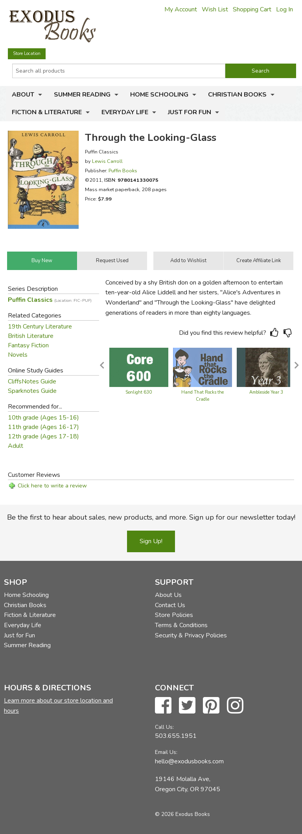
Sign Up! (151, 541)
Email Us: (166, 752)
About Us (168, 595)
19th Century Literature (40, 326)
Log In (284, 9)
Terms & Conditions (181, 625)
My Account (180, 9)
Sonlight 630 (138, 392)
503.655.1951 (176, 736)
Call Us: (164, 727)
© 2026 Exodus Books (182, 814)
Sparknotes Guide (32, 391)
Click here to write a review (52, 485)
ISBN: (131, 180)
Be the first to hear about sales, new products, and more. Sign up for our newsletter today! (151, 517)
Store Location (27, 54)
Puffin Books (123, 170)
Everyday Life (124, 112)
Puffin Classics (50, 300)
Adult (15, 446)
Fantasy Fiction (28, 345)
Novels (18, 354)
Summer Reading (82, 94)
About (23, 94)
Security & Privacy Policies (191, 635)
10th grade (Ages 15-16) (43, 417)
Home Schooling (159, 94)
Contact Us (170, 605)
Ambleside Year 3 (266, 392)
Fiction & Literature (47, 112)
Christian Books (237, 94)
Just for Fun (189, 112)
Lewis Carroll (107, 161)
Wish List (215, 9)
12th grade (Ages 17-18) (43, 436)
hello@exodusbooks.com (189, 761)
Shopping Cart (252, 9)
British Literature (30, 336)
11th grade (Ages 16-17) (43, 427)
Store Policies (174, 615)
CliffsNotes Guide (32, 381)
